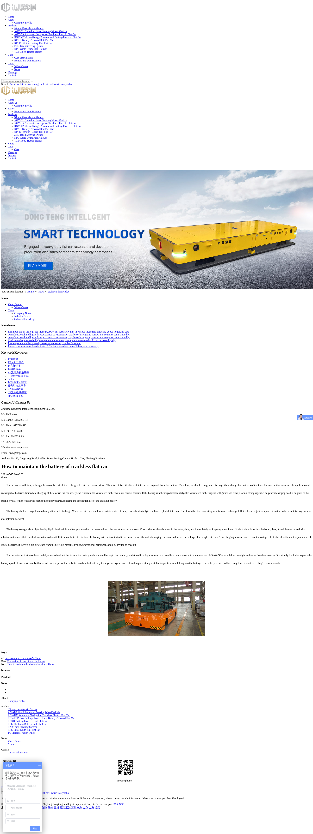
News (11, 63)
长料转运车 (14, 369)
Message (12, 72)
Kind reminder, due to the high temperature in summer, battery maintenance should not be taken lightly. (61, 340)
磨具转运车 (14, 365)
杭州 (79, 807)
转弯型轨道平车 (17, 385)
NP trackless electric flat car (29, 28)
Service (12, 155)
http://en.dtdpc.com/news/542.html (23, 658)
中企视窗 (118, 804)
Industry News (22, 316)
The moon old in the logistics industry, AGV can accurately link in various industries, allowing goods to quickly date (68, 331)
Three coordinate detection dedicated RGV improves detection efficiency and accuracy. (53, 346)
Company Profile (23, 22)
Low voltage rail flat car (39, 84)
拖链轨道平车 (15, 395)
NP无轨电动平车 (17, 392)
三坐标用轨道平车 (18, 376)
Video (11, 143)
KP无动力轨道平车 (18, 372)
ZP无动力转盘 (16, 362)
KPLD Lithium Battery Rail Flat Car (33, 43)
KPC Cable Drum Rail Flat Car (30, 49)
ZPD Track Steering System (28, 46)
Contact (12, 75)
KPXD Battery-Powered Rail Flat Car (34, 40)
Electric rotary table (62, 84)
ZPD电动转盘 (15, 389)
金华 (85, 807)
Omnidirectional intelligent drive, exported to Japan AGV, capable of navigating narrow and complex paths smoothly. (69, 334)
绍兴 (97, 807)
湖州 (44, 807)
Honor (11, 108)
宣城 (56, 807)
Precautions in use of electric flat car (26, 661)
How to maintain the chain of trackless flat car (31, 664)
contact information (18, 752)
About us (12, 102)
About (11, 19)
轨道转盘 (13, 358)
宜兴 (68, 807)
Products (12, 25)
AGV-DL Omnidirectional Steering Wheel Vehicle (40, 31)
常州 (50, 807)
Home (11, 16)
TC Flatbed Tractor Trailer (28, 51)
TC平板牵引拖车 (17, 382)
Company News (22, 313)
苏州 (73, 807)
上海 (91, 807)
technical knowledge (58, 291)
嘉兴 (62, 807)
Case (10, 54)
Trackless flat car (18, 84)
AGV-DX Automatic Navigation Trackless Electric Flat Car (45, 34)
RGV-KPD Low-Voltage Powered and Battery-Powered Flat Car (47, 37)
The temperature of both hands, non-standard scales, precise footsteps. (44, 343)
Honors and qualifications (27, 60)
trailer (11, 379)
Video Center (21, 66)
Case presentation (23, 57)
